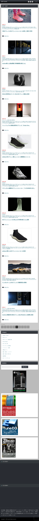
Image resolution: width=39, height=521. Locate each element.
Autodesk (26, 58)
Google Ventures (12, 59)
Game (32, 90)
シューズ (34, 59)
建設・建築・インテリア (7, 351)
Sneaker (23, 59)
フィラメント (11, 28)
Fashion (31, 27)
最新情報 (3, 25)
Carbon (26, 27)
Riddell (16, 59)
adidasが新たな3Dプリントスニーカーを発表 (14, 251)
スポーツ (3, 60)
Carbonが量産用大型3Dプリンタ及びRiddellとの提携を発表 (17, 314)
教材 (19, 91)
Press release (5, 341)
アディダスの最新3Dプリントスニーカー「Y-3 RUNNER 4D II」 (18, 188)
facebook (32, 1)
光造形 (27, 60)
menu (36, 1)
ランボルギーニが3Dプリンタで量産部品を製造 (14, 282)
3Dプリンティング (18, 27)
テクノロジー (8, 60)
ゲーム (5, 91)
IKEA (35, 90)
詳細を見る (6, 36)
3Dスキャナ (5, 337)
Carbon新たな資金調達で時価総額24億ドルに (14, 63)
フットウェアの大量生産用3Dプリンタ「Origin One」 (16, 125)
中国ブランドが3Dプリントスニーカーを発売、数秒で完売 (17, 31)
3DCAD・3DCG (5, 335)
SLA (19, 59)
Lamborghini (14, 279)
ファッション (6, 28)
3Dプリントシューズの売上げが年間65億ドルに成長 (15, 219)
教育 (21, 91)
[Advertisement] (12, 474)
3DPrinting (8, 27)
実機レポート (5, 349)
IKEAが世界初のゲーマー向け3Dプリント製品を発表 (15, 94)
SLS (21, 59)
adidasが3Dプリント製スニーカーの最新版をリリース (16, 156)
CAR (27, 278)
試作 (23, 91)
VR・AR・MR (5, 343)
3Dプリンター (12, 27)
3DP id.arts (8, 519)
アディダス (30, 59)
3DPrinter (4, 27)
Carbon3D (33, 58)
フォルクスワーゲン (32, 279)
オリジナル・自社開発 (7, 345)
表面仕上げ (34, 60)
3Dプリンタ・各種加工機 (6, 308)
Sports (26, 59)
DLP (35, 121)
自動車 (10, 280)
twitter (30, 1)
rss (28, 1)
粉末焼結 (16, 28)
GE (8, 59)
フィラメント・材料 (6, 347)
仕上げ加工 (23, 60)
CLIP (29, 27)
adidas (23, 27)
